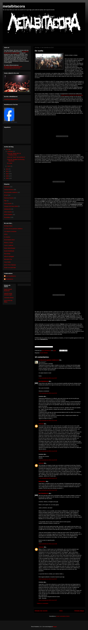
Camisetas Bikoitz (9, 297)
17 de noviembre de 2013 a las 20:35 (48, 460)
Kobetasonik (7, 209)
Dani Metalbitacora (44, 381)
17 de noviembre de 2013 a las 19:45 (48, 420)
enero (9, 166)
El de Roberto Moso (9, 239)
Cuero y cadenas (8, 245)
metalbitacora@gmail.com (11, 99)
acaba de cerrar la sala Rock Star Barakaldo (72, 95)
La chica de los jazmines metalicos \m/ (49, 360)
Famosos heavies (8, 198)
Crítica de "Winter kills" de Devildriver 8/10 (14, 154)
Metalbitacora (7, 107)
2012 (7, 169)
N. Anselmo (7, 237)
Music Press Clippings (10, 265)
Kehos (6, 234)
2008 (7, 178)
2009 (7, 176)
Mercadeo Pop (8, 259)
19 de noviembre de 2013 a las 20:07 (48, 579)
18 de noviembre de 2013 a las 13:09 (48, 543)
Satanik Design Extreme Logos (8, 294)
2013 (7, 149)
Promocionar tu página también (10, 122)
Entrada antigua (79, 611)
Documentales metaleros (10, 192)
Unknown (41, 423)
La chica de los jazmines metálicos (13, 228)
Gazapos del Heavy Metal (11, 206)
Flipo (5, 200)
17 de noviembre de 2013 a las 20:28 (48, 451)
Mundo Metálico (44, 352)
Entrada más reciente (41, 611)
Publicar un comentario (42, 603)
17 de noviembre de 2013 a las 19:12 (48, 393)
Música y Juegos (8, 242)
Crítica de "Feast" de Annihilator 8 (16, 157)
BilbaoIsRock (42, 481)
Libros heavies (8, 212)
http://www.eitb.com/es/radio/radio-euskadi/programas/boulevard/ (13, 67)
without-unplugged (9, 256)
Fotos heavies (8, 203)
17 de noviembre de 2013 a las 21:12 (48, 478)
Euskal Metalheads (9, 251)
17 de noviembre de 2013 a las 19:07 (48, 378)
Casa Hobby (7, 262)
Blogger (55, 626)
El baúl (6, 195)
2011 (7, 171)
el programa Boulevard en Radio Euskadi (16, 52)
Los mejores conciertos (10, 231)
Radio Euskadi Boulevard (8, 290)
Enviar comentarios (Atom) (62, 616)
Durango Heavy (8, 226)
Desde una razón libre (10, 267)
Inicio (61, 611)
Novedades (7, 217)
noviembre (10, 151)
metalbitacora (14, 6)
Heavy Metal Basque (9, 248)
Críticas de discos (8, 189)
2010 (7, 173)
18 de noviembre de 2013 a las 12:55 (48, 490)
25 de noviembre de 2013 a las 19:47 (48, 600)
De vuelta (9, 163)
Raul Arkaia (7, 253)
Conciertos (7, 186)
